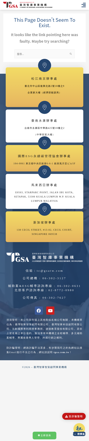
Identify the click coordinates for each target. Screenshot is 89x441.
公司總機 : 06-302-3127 (44, 278)
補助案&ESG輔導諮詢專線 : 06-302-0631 (44, 286)
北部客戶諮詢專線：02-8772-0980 (44, 290)
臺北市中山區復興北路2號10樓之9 (45, 86)
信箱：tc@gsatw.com (45, 270)
